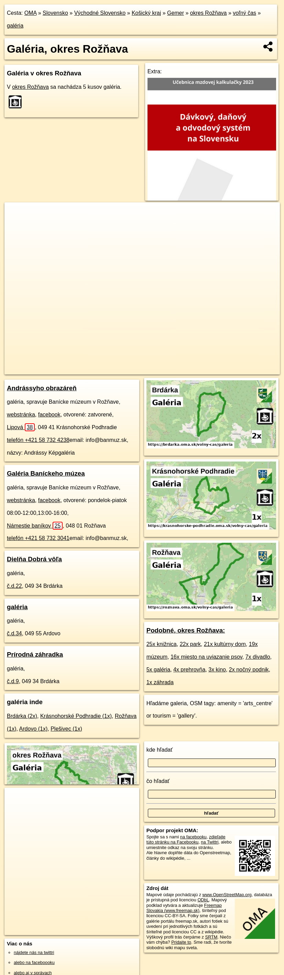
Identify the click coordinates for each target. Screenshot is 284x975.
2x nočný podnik (249, 669)
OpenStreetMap (137, 369)
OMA (30, 13)
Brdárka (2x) (22, 716)
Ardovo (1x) (33, 729)
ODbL (203, 899)
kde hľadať (159, 750)
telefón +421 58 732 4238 (38, 440)
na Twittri (209, 842)
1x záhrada (160, 682)
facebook (49, 414)
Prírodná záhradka (35, 654)
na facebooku (193, 836)
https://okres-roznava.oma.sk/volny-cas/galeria (237, 369)
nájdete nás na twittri (34, 952)
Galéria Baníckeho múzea (46, 473)
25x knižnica (161, 644)
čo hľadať (158, 781)
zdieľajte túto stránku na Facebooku (186, 839)
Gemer (175, 13)
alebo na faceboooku (34, 962)
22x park (190, 644)
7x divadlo (257, 657)
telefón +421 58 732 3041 (38, 538)
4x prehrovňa (189, 669)
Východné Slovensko (99, 13)
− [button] (16, 225)
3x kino (217, 669)
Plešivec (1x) (66, 729)
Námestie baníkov (35, 526)
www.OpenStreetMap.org (227, 894)
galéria (15, 26)
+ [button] (16, 214)
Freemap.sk (173, 369)
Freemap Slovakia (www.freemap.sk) (184, 908)
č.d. (14, 586)
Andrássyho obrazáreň (42, 388)
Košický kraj (146, 13)
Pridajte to (181, 942)
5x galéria (158, 669)
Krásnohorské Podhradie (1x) (76, 716)
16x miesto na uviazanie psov (206, 657)
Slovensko (55, 13)
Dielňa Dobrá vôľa (34, 559)
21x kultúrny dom (225, 644)
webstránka (21, 414)
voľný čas (244, 13)
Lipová (21, 427)
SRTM (211, 937)
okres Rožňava (208, 13)
